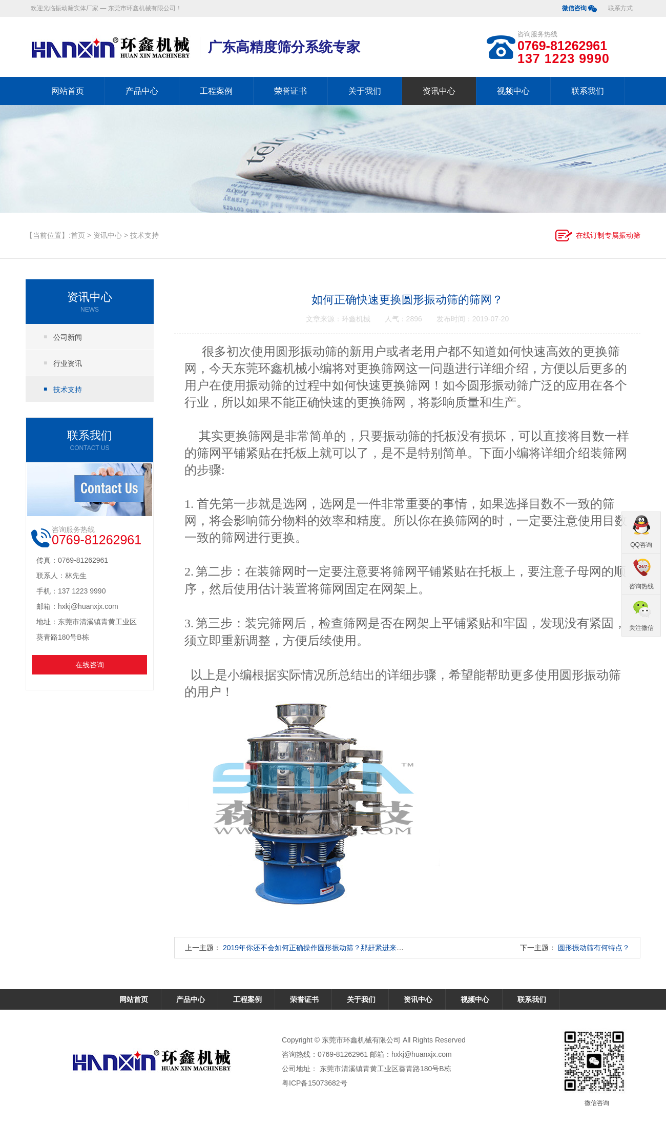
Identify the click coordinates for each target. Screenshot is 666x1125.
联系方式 (620, 8)
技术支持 (144, 235)
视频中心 (513, 91)
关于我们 (364, 91)
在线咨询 (89, 665)
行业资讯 (67, 363)
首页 (78, 235)
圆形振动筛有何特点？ (594, 948)
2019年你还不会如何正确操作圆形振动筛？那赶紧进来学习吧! (321, 948)
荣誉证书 (290, 91)
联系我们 (587, 91)
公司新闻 (67, 337)
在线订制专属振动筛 (608, 235)
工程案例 (216, 91)
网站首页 (67, 91)
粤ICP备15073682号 (314, 1083)
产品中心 (142, 91)
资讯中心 (439, 91)
